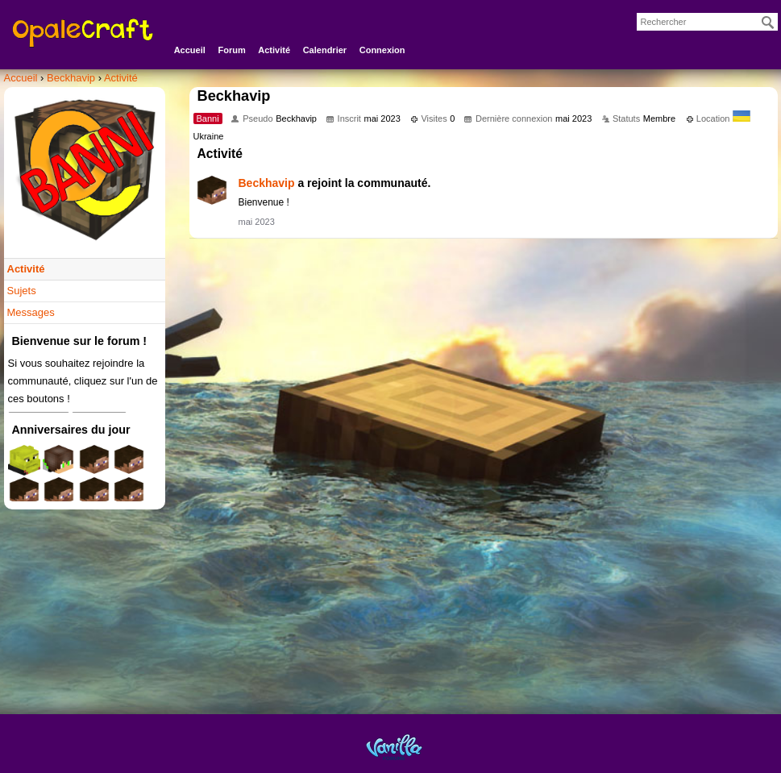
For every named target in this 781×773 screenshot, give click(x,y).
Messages (31, 312)
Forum (231, 50)
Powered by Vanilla (394, 747)
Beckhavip (267, 183)
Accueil (190, 50)
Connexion (382, 50)
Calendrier (325, 50)
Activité (274, 50)
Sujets (21, 291)
